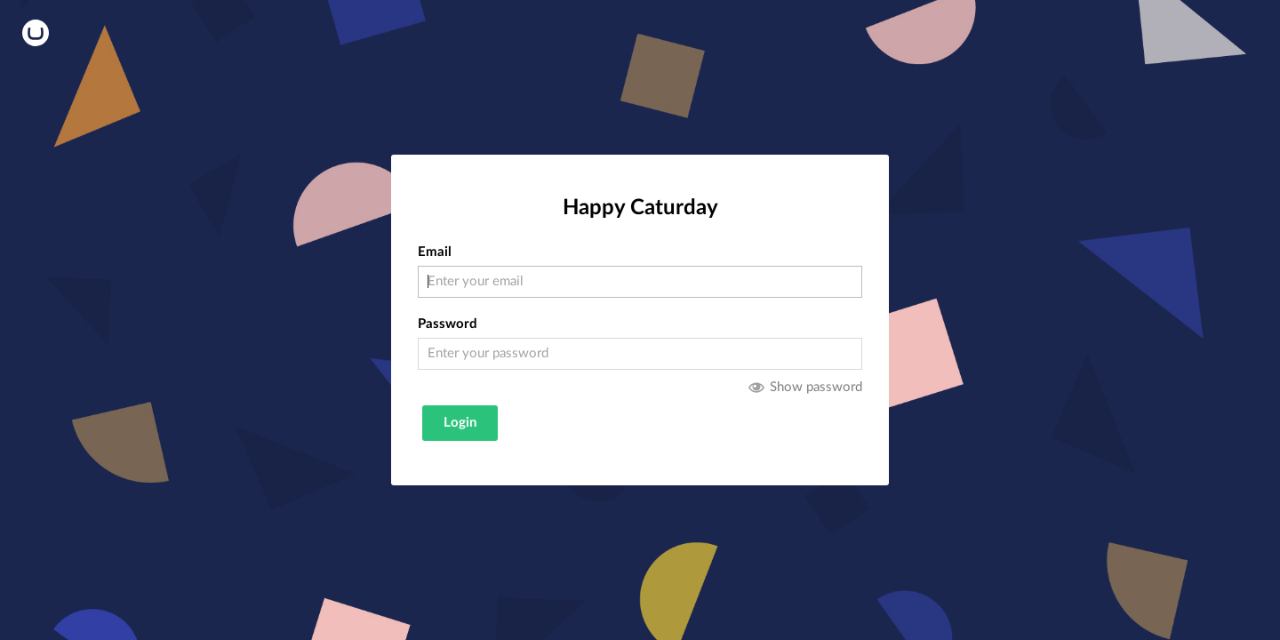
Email (435, 252)
